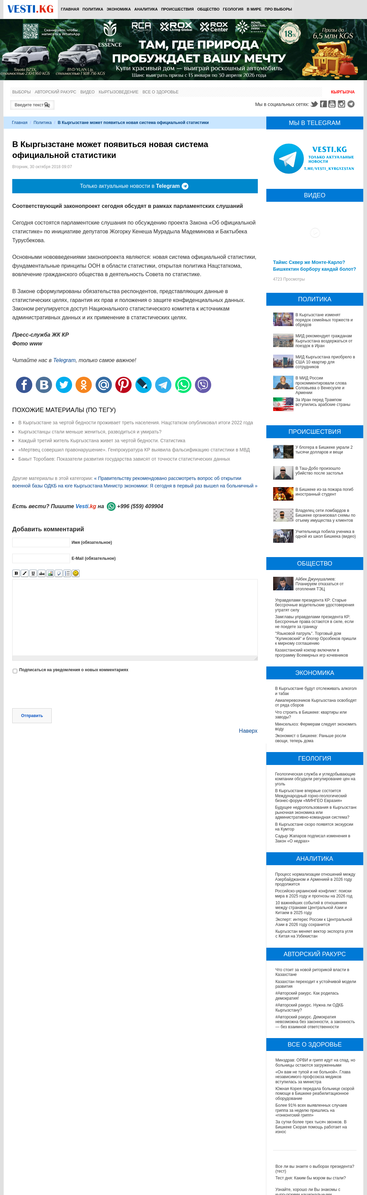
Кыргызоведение (118, 92)
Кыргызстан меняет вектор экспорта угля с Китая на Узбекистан (314, 934)
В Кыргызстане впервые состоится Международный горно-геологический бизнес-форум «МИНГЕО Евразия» (311, 795)
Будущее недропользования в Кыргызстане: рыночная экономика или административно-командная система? (313, 812)
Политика (92, 9)
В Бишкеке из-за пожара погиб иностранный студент (324, 492)
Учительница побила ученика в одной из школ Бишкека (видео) (326, 534)
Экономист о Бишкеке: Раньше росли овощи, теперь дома (311, 738)
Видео (87, 92)
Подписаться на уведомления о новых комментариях (73, 669)
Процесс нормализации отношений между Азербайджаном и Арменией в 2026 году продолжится (316, 879)
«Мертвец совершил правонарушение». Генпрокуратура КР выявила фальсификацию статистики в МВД (134, 449)
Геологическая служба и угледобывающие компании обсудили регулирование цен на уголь (316, 779)
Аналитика (146, 9)
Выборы (21, 92)
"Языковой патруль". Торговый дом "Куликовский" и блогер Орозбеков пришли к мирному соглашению (315, 638)
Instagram (342, 104)
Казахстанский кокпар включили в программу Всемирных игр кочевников (311, 652)
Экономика (118, 9)
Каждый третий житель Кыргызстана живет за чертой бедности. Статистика (101, 440)
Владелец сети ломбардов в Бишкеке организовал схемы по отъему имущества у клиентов (325, 515)
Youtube (333, 104)
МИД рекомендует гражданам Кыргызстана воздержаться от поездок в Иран (324, 341)
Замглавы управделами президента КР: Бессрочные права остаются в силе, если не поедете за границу (314, 621)
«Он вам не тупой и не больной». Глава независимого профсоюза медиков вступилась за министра (313, 1077)
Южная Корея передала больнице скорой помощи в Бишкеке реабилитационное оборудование (315, 1093)
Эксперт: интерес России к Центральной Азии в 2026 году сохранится (314, 922)
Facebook (323, 104)
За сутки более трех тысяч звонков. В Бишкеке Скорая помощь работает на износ (311, 1127)
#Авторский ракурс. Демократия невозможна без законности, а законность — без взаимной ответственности (315, 1022)
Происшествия (177, 9)
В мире (254, 9)
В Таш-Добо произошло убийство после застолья (319, 471)
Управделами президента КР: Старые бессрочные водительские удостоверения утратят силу (314, 605)
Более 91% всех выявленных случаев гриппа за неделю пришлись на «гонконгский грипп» (311, 1110)
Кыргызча (343, 92)
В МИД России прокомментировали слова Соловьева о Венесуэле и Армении (321, 385)
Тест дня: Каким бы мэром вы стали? (311, 1178)
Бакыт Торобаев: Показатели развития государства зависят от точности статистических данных (124, 459)
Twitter (314, 104)
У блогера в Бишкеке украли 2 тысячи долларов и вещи (324, 449)
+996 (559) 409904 (140, 506)
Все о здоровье (161, 92)
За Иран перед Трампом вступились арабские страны (323, 402)
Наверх (248, 731)
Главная (70, 9)
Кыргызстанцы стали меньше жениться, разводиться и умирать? (90, 431)
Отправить (32, 715)
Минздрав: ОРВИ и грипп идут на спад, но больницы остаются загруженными (315, 1062)
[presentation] (64, 691)
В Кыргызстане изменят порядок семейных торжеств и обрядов (324, 320)
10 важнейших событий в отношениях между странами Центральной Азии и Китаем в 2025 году (311, 907)
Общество (208, 9)
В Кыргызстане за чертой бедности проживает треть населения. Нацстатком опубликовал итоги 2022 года (135, 422)
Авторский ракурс (55, 92)
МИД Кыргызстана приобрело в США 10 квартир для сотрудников (325, 362)
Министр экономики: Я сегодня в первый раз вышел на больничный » (180, 485)
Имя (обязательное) (91, 542)
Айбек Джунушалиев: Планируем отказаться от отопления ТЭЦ (320, 584)
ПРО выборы (278, 9)
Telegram (352, 104)
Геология (233, 9)
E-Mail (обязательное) (93, 558)
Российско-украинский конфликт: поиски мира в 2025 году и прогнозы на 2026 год (314, 893)
